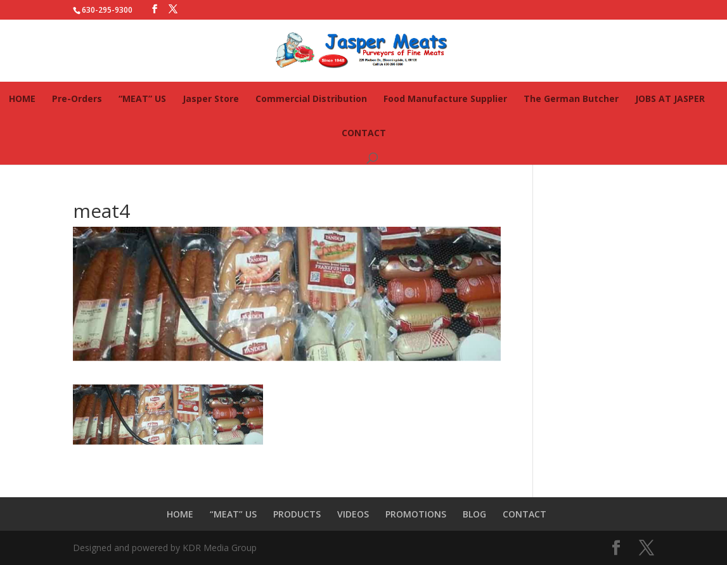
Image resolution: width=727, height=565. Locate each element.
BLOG (474, 514)
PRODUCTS (297, 514)
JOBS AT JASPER (670, 98)
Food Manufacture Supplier (445, 98)
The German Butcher (571, 98)
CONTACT (364, 133)
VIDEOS (353, 514)
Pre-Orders (77, 98)
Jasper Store (211, 98)
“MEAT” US (142, 98)
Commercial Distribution (311, 98)
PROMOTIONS (415, 514)
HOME (22, 98)
